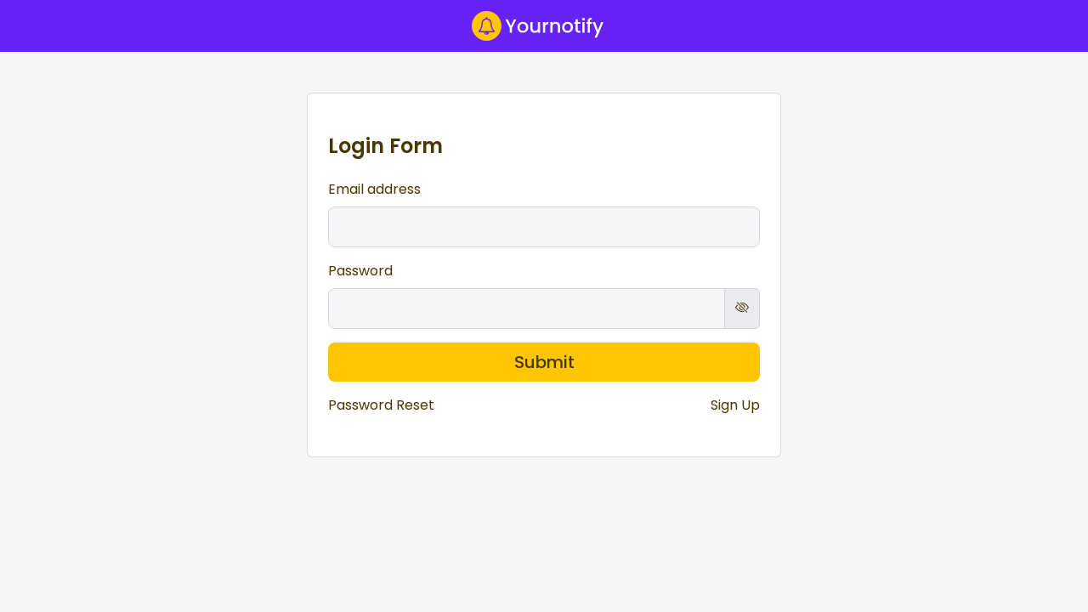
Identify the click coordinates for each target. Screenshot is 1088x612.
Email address (374, 189)
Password (360, 270)
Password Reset (381, 405)
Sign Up (735, 405)
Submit (544, 362)
